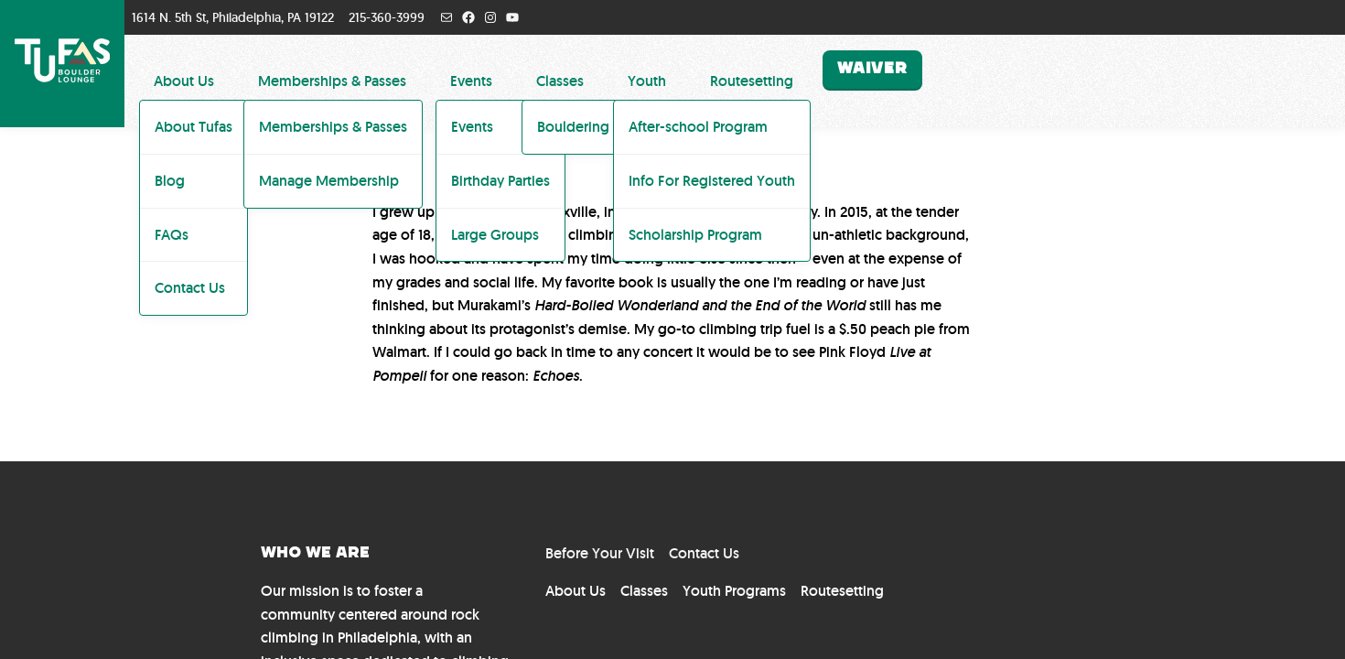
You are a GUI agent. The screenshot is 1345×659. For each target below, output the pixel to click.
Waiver (872, 68)
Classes (560, 81)
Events (471, 81)
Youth (647, 81)
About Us (184, 81)
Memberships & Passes (332, 81)
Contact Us (704, 553)
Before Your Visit (599, 553)
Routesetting (751, 81)
